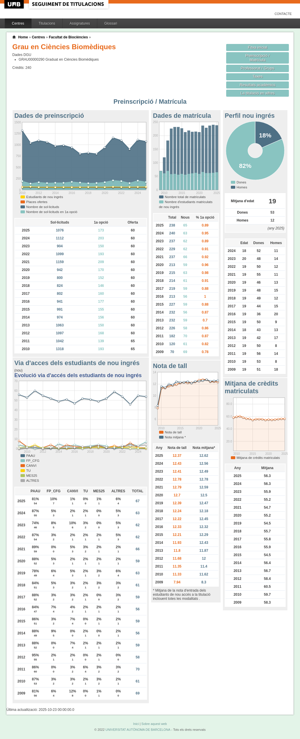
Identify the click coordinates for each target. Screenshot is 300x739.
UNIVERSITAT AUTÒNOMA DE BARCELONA (137, 729)
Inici (136, 724)
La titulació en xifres (258, 93)
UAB (14, 4)
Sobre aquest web (154, 724)
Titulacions (47, 23)
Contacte (283, 14)
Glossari (110, 23)
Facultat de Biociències (68, 37)
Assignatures (80, 23)
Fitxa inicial (257, 47)
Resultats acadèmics (257, 85)
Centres (18, 23)
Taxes (258, 76)
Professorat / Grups (257, 68)
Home (23, 37)
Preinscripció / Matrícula (258, 57)
